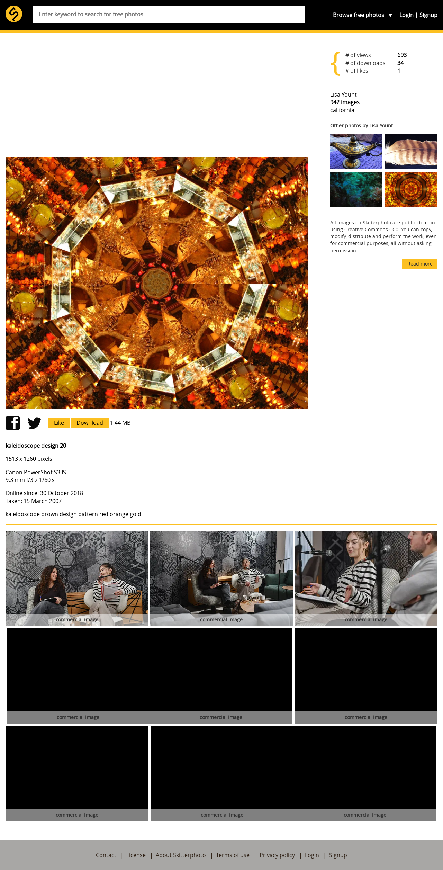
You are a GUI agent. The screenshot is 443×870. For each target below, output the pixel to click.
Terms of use (233, 855)
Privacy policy (277, 855)
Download (89, 423)
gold (135, 514)
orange (119, 514)
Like (59, 423)
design (68, 514)
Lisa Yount (343, 94)
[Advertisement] (157, 97)
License (136, 855)
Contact (106, 855)
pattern (88, 514)
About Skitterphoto (181, 855)
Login (406, 15)
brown (49, 514)
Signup (428, 15)
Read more (420, 263)
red (103, 514)
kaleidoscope (23, 514)
